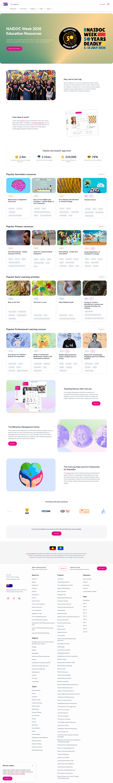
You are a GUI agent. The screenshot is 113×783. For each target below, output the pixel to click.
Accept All (7, 778)
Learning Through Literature (40, 666)
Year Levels (24, 9)
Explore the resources (14, 48)
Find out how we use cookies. (16, 774)
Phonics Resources (62, 672)
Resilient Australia (63, 681)
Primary (85, 582)
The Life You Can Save (63, 719)
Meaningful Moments (63, 653)
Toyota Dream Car (62, 732)
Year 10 (85, 632)
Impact (34, 582)
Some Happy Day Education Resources (68, 694)
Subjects (34, 9)
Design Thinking (36, 744)
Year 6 (85, 619)
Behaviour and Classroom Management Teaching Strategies (68, 741)
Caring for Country (62, 601)
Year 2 (85, 607)
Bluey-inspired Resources (64, 598)
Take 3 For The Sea (63, 710)
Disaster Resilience (63, 620)
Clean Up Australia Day (64, 604)
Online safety (36, 706)
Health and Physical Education (41, 656)
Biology (34, 647)
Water (34, 731)
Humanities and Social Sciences (41, 663)
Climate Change (36, 712)
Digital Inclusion (62, 613)
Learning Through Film (38, 669)
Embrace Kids (61, 629)
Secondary (86, 585)
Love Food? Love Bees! (63, 650)
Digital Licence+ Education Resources (68, 617)
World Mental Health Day (65, 767)
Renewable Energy (37, 750)
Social (33, 693)
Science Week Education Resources (67, 684)
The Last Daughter (63, 716)
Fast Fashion (61, 635)
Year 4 (85, 613)
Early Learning (87, 579)
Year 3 (85, 610)
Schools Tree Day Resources (65, 691)
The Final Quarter (62, 713)
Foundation (86, 600)
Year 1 (85, 603)
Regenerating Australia (64, 678)
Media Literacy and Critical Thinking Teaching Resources (68, 777)
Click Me (56, 533)
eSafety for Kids (62, 632)
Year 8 (85, 625)
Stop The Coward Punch (64, 700)
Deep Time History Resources (66, 751)
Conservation (36, 715)
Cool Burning (61, 610)
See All (102, 174)
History (34, 659)
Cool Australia (30, 553)
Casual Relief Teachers (90, 591)
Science (34, 675)
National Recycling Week (64, 666)
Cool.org (22, 121)
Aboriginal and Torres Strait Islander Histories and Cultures (42, 643)
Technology (35, 681)
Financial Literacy (37, 747)
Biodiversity (35, 709)
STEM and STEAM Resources (65, 697)
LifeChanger (61, 647)
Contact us (63, 568)
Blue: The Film (61, 591)
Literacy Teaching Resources (65, 748)
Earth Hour (60, 626)
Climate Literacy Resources (65, 607)
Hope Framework (37, 607)
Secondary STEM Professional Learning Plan (43, 624)
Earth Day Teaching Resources (66, 770)
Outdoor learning (37, 703)
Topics (42, 9)
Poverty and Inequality (64, 675)
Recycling (35, 725)
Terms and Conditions (38, 604)
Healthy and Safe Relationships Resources (66, 639)
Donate (102, 568)
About (50, 9)
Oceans (34, 722)
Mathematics (36, 672)
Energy (34, 719)
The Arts (34, 678)
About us (34, 579)
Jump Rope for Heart (63, 644)
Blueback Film (61, 595)
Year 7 (85, 622)
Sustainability (36, 728)
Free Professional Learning (39, 620)
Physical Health (36, 741)
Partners (34, 588)
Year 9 (85, 629)
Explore (96, 403)
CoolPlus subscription (38, 123)
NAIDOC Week (61, 659)
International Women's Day (65, 761)
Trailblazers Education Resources (67, 728)
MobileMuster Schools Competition (67, 656)
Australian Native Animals (65, 585)
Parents (85, 588)
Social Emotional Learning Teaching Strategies (67, 736)
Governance (35, 595)
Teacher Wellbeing (63, 754)
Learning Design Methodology (40, 633)
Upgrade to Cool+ (37, 613)
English (34, 650)
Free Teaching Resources (39, 617)
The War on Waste (63, 725)
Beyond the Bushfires (63, 588)
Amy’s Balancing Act (63, 582)
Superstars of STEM (63, 757)
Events (34, 598)
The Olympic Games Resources (66, 722)
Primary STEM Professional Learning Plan (42, 629)
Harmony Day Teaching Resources (67, 745)
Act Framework (36, 610)
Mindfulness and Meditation (40, 737)
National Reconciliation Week (66, 662)
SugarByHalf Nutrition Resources (67, 703)
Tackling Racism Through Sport (66, 706)
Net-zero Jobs (61, 669)
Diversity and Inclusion (64, 623)
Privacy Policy (36, 601)
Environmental (36, 690)
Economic (34, 697)
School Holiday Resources (65, 688)
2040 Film (60, 579)
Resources (14, 9)
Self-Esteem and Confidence (65, 764)
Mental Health (36, 700)
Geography (35, 653)
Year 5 (85, 616)
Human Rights (36, 734)
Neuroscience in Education (65, 773)
